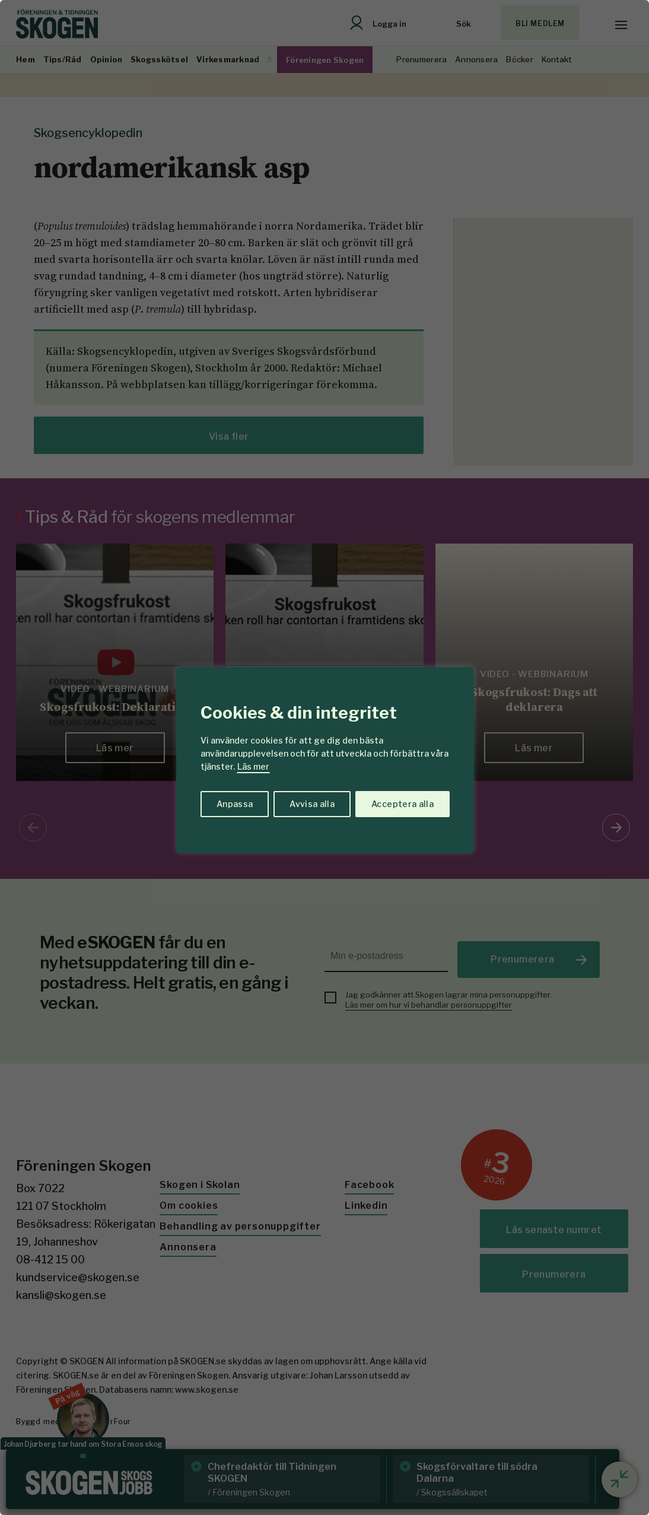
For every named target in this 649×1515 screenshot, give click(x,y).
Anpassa (235, 804)
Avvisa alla (312, 804)
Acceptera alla (402, 804)
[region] (324, 757)
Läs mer (253, 766)
